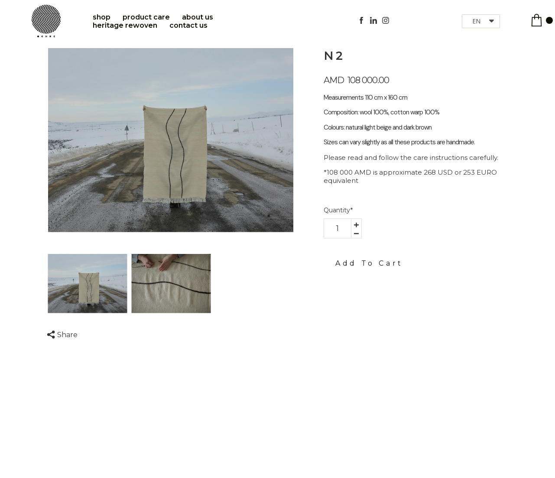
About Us (197, 17)
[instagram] (385, 20)
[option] (171, 140)
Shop (101, 17)
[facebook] (361, 20)
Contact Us (188, 25)
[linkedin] (373, 20)
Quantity (338, 210)
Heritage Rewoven (125, 25)
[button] (481, 21)
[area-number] (337, 228)
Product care (146, 17)
